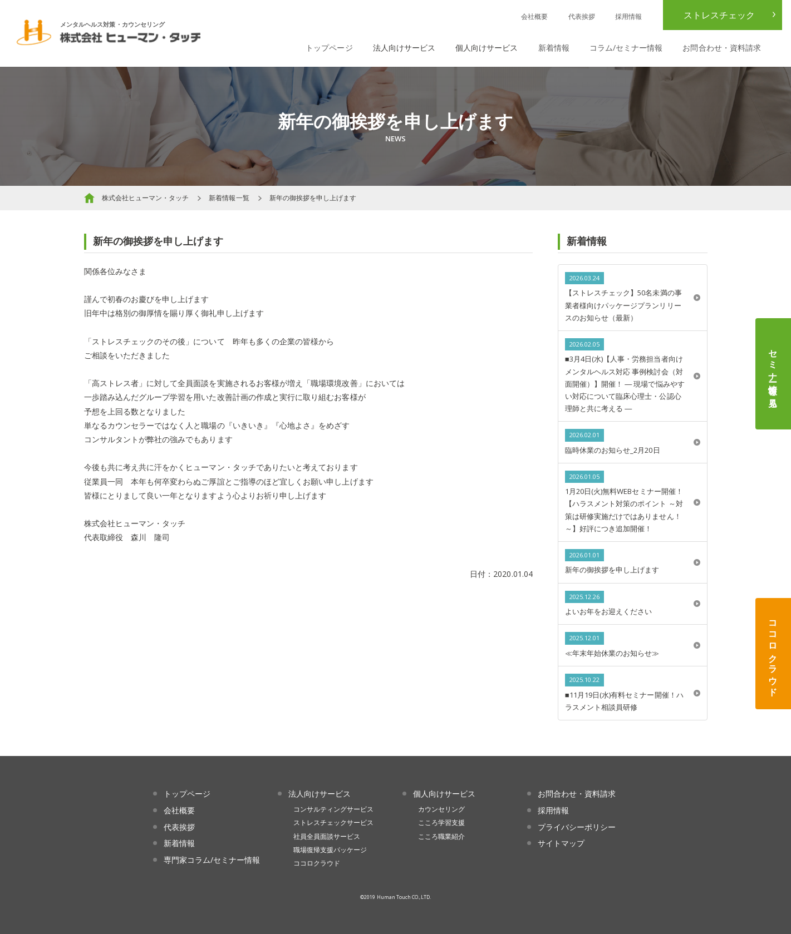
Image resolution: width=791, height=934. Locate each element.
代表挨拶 (581, 16)
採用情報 (628, 16)
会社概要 (534, 16)
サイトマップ (561, 843)
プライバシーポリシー (577, 827)
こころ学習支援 (441, 822)
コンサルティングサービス (333, 809)
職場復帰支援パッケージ (330, 849)
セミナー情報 (773, 374)
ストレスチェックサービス (333, 822)
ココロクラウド (773, 654)
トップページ (329, 47)
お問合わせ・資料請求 (721, 47)
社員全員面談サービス (327, 836)
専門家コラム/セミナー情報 (212, 859)
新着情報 (553, 47)
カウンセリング (441, 809)
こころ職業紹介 (441, 836)
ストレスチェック (719, 15)
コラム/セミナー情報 (626, 47)
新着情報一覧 (229, 197)
